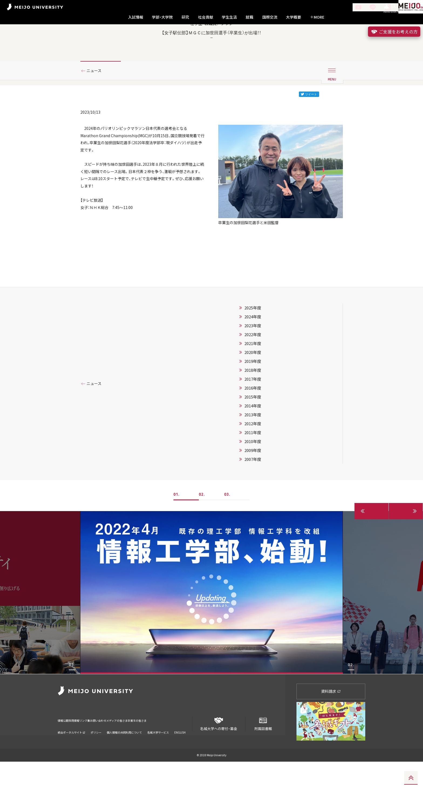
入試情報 (135, 17)
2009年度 (252, 479)
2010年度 (252, 470)
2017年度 (252, 408)
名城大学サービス (158, 754)
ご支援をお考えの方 (394, 31)
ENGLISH (180, 754)
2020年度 (252, 381)
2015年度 (252, 425)
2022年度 (252, 363)
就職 (249, 17)
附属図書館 (263, 750)
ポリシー (96, 754)
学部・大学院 (162, 17)
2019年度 (252, 390)
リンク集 (101, 745)
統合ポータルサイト (71, 754)
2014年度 (252, 434)
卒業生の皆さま (182, 745)
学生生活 (229, 17)
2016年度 (252, 417)
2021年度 (252, 372)
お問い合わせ (123, 745)
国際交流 (269, 17)
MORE (317, 17)
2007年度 (252, 488)
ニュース (96, 95)
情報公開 (65, 745)
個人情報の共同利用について (124, 754)
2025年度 (252, 336)
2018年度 (252, 399)
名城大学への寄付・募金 (218, 750)
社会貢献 (205, 17)
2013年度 (252, 443)
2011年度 (252, 461)
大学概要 (293, 17)
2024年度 (252, 345)
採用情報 (83, 745)
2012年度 (252, 452)
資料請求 (331, 719)
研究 (185, 17)
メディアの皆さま (152, 745)
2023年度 (252, 354)
